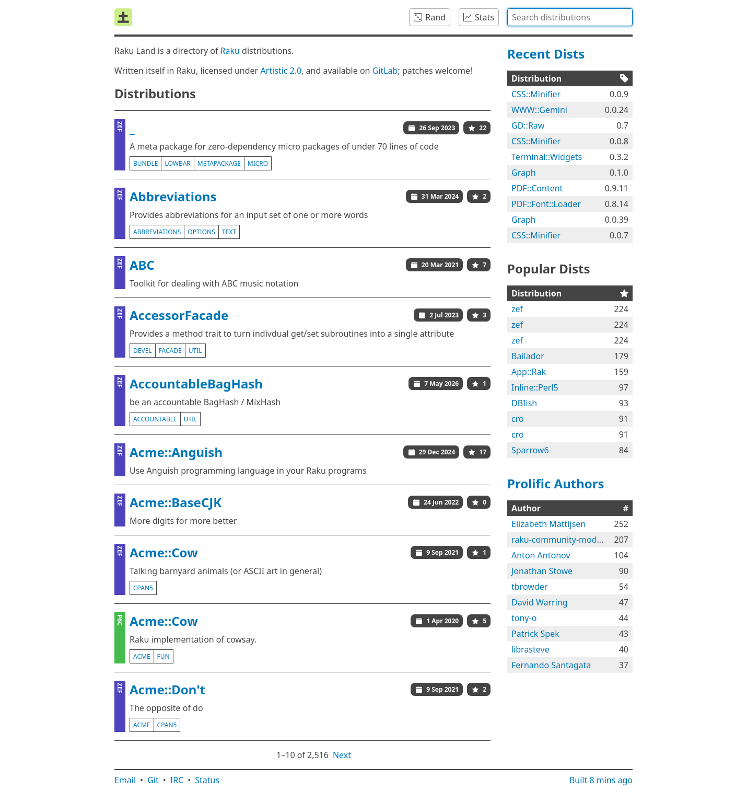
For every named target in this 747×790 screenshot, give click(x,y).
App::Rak (528, 371)
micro (258, 163)
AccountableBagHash (196, 383)
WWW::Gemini (539, 110)
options (201, 231)
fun (163, 656)
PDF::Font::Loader (546, 204)
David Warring (539, 602)
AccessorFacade (179, 315)
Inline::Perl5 (534, 387)
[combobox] (570, 17)
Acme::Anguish (176, 452)
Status (207, 780)
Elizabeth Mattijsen (548, 524)
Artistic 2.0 (280, 70)
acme (141, 656)
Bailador (527, 356)
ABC (142, 264)
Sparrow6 (530, 450)
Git (153, 780)
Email (125, 780)
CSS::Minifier (536, 94)
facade (170, 350)
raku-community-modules (562, 539)
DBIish (524, 403)
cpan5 (143, 587)
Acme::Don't (167, 689)
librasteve (530, 649)
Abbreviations (173, 196)
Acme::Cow (164, 552)
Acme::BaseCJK (175, 502)
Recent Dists (546, 53)
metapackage (219, 163)
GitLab (385, 70)
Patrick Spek (535, 633)
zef (517, 309)
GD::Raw (527, 125)
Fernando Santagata (551, 665)
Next (342, 755)
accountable (155, 419)
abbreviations (157, 231)
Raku (230, 50)
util (195, 350)
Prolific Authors (555, 483)
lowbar (177, 163)
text (229, 231)
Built (601, 780)
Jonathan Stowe (542, 571)
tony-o (523, 618)
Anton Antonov (540, 555)
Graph (523, 172)
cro (517, 419)
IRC (177, 780)
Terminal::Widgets (546, 157)
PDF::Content (537, 188)
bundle (145, 163)
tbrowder (529, 586)
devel (142, 350)
